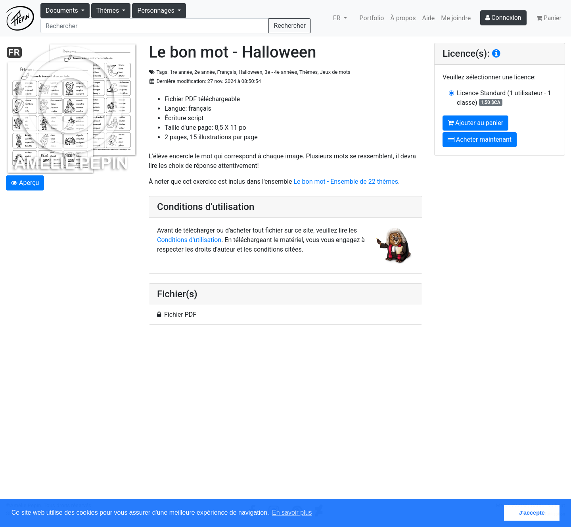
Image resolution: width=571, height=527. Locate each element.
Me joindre (456, 18)
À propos (403, 18)
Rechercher (289, 25)
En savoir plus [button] (292, 512)
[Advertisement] (285, 416)
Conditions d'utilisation (189, 240)
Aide (428, 18)
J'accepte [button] (532, 513)
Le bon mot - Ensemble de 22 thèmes (345, 181)
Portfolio (372, 18)
